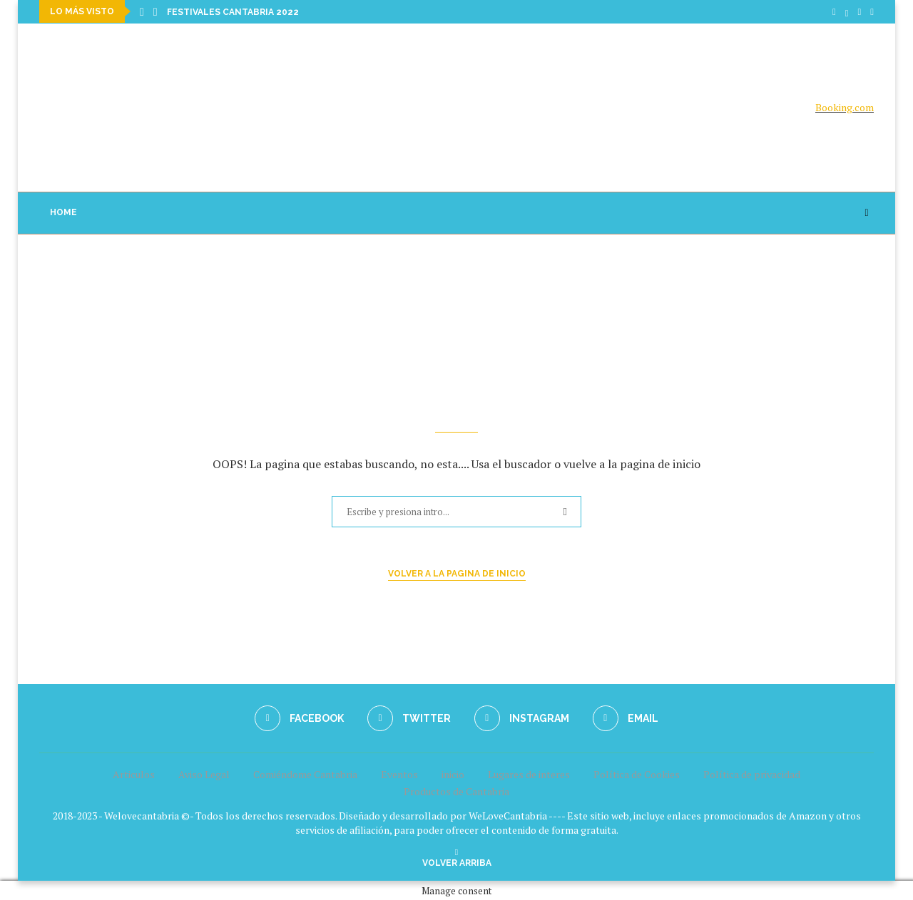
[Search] (867, 212)
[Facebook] (834, 11)
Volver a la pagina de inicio (457, 573)
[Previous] (142, 11)
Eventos (399, 773)
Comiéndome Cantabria (305, 773)
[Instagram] (860, 11)
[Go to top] (456, 861)
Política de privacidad (751, 773)
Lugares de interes (529, 773)
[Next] (155, 11)
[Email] (872, 11)
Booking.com (844, 107)
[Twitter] (847, 11)
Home (63, 212)
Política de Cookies (636, 773)
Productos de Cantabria (456, 790)
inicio (453, 773)
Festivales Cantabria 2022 (233, 12)
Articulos (134, 773)
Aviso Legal (204, 773)
